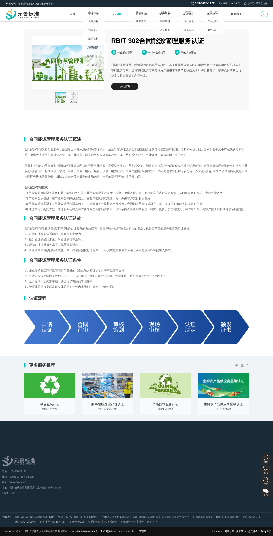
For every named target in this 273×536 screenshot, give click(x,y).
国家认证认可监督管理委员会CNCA (34, 517)
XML (219, 531)
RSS (214, 531)
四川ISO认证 (250, 517)
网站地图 (229, 531)
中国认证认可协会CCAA (115, 517)
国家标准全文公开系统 (208, 517)
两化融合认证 (128, 521)
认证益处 (57, 123)
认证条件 (79, 123)
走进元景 (93, 14)
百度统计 (144, 531)
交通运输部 (94, 521)
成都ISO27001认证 (25, 521)
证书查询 (141, 14)
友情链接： (8, 517)
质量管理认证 (76, 521)
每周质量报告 (232, 517)
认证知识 (189, 14)
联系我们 (236, 14)
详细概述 (35, 123)
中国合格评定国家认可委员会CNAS (78, 517)
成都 (262, 531)
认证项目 (117, 14)
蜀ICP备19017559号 (87, 531)
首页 (72, 14)
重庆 (268, 531)
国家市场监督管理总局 (145, 517)
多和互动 (241, 531)
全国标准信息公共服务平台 (176, 517)
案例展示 (212, 14)
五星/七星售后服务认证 (53, 521)
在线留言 (235, 3)
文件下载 (165, 14)
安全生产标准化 (148, 521)
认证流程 (101, 123)
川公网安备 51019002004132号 (117, 531)
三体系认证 (110, 521)
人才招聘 (223, 3)
